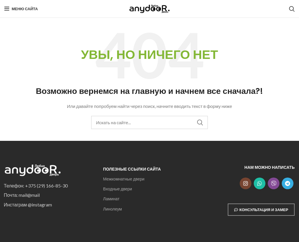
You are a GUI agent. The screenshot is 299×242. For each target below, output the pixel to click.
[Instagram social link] (245, 183)
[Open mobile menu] (21, 9)
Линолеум (112, 208)
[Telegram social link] (287, 183)
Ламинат (111, 198)
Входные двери (117, 188)
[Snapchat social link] (273, 183)
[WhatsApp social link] (259, 183)
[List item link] (49, 186)
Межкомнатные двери (124, 178)
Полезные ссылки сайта (132, 168)
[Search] (292, 9)
